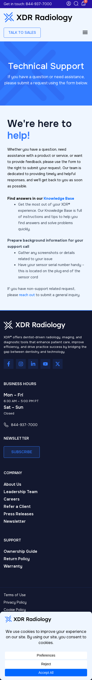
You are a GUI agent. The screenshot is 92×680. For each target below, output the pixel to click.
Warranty (13, 566)
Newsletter (15, 521)
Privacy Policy (15, 602)
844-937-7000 (39, 4)
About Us (12, 484)
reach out (27, 295)
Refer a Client (17, 506)
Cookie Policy (15, 610)
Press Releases (19, 514)
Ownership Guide (20, 551)
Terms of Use (15, 595)
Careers (12, 499)
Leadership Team (21, 491)
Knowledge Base (59, 198)
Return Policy (17, 558)
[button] (85, 32)
